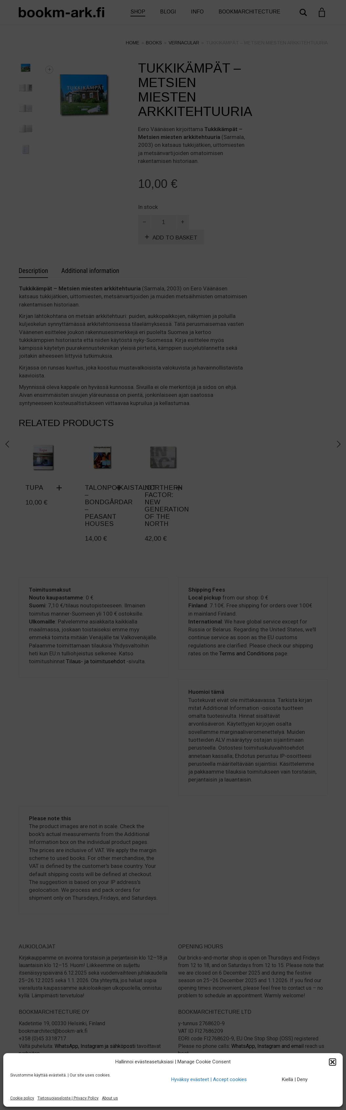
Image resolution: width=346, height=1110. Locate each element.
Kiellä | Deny (295, 1079)
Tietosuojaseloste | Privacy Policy (68, 1098)
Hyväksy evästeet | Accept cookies (209, 1079)
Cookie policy (22, 1098)
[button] (332, 1062)
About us (110, 1098)
